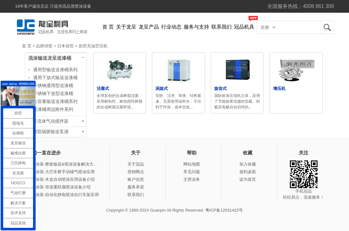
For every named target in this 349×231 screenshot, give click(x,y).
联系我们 (221, 27)
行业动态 (171, 27)
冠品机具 (244, 27)
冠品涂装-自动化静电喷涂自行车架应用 (63, 194)
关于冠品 (135, 164)
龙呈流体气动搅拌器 (48, 121)
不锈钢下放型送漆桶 (53, 93)
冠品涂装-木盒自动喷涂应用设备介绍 (61, 179)
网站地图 (191, 164)
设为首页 (247, 179)
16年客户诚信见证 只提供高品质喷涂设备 (53, 6)
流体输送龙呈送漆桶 (49, 58)
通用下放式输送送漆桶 (55, 77)
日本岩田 (65, 46)
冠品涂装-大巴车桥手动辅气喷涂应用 (61, 171)
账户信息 (135, 179)
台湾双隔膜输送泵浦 (48, 131)
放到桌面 (247, 171)
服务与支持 (196, 27)
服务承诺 (135, 187)
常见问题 (191, 171)
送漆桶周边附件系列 (53, 109)
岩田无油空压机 (93, 46)
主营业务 (191, 179)
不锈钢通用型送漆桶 (53, 85)
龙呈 (327, 27)
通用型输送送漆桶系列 (55, 69)
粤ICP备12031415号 (224, 210)
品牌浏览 (44, 46)
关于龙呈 (126, 27)
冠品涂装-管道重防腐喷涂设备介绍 (59, 187)
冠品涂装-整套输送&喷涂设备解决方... (62, 164)
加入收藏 (247, 164)
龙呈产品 (149, 27)
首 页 (108, 27)
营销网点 (135, 171)
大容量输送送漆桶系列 (55, 101)
